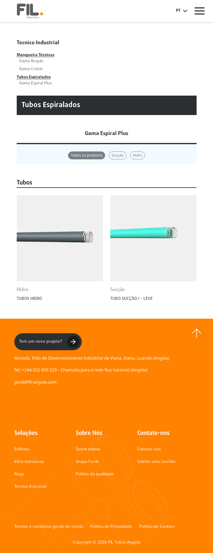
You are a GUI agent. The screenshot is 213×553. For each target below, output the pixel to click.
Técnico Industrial (30, 486)
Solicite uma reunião (156, 462)
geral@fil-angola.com (35, 382)
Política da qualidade (95, 474)
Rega (19, 474)
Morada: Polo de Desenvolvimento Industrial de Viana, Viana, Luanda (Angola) (92, 358)
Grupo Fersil (87, 462)
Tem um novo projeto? (49, 342)
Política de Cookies (156, 527)
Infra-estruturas (29, 462)
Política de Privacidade (111, 527)
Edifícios (21, 449)
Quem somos (88, 449)
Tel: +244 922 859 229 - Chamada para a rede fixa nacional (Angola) (80, 370)
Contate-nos (149, 449)
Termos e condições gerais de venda (48, 527)
